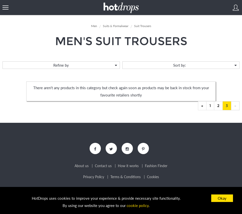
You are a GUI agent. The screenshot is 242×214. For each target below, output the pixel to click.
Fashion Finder (156, 166)
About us (82, 166)
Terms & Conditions (125, 177)
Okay (222, 198)
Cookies (153, 177)
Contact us (103, 166)
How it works (128, 166)
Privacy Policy (93, 177)
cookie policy (138, 205)
